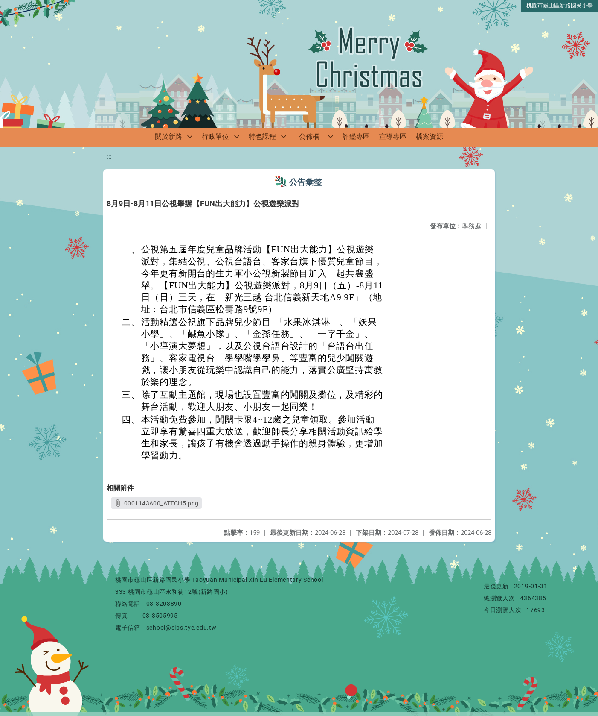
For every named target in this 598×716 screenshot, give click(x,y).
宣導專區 (392, 136)
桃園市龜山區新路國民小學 (559, 5)
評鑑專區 (356, 136)
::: (109, 157)
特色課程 (262, 136)
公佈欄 (309, 136)
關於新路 (168, 136)
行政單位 (215, 136)
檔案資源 (429, 136)
